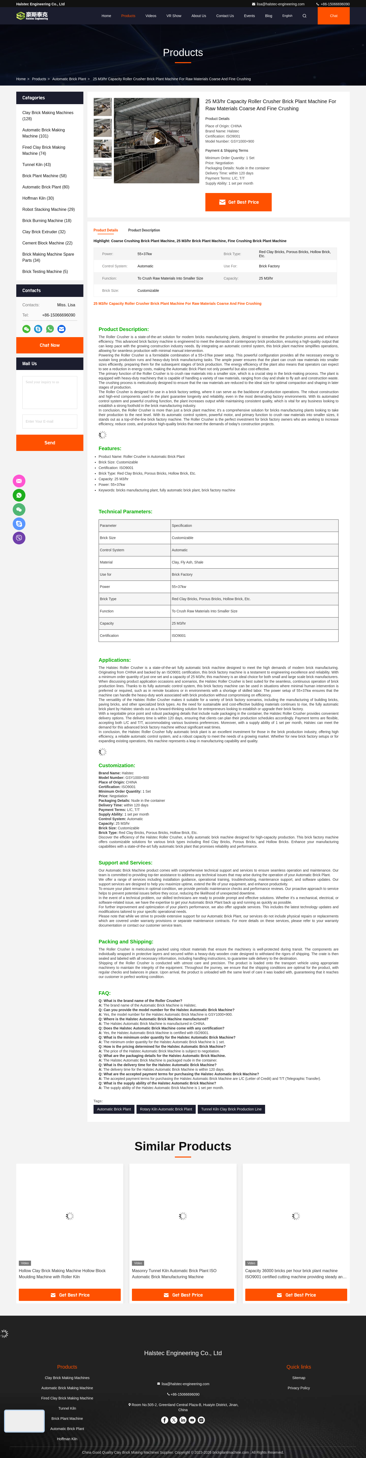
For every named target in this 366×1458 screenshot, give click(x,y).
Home (106, 16)
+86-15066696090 (333, 4)
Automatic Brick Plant (69, 79)
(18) (46, 220)
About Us (198, 16)
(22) (47, 243)
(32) (44, 232)
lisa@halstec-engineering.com (279, 4)
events (249, 16)
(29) (48, 209)
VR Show (173, 16)
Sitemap (298, 1378)
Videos (150, 16)
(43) (36, 164)
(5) (45, 271)
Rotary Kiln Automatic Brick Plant (166, 1109)
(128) (47, 116)
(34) (48, 257)
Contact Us (225, 16)
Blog (268, 16)
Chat (334, 16)
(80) (45, 187)
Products (128, 16)
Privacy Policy (299, 1388)
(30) (38, 198)
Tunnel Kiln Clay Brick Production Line (231, 1109)
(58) (44, 176)
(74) (43, 150)
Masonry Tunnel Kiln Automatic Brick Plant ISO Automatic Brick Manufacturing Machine (174, 1274)
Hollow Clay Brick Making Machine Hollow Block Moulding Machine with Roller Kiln (62, 1274)
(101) (43, 133)
